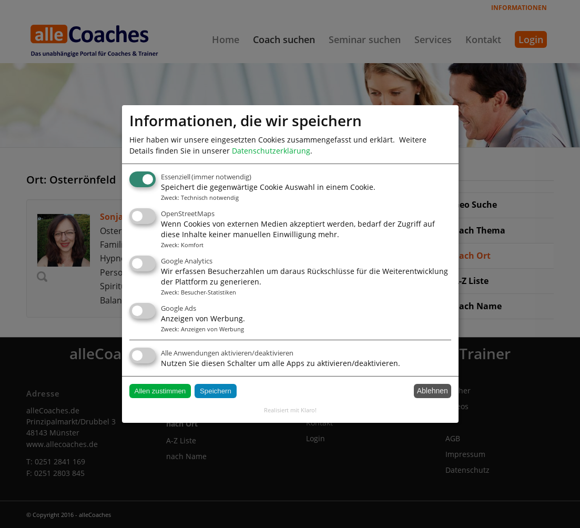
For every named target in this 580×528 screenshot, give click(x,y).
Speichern (215, 391)
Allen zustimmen (160, 391)
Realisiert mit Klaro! (290, 410)
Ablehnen (432, 391)
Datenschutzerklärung (271, 151)
